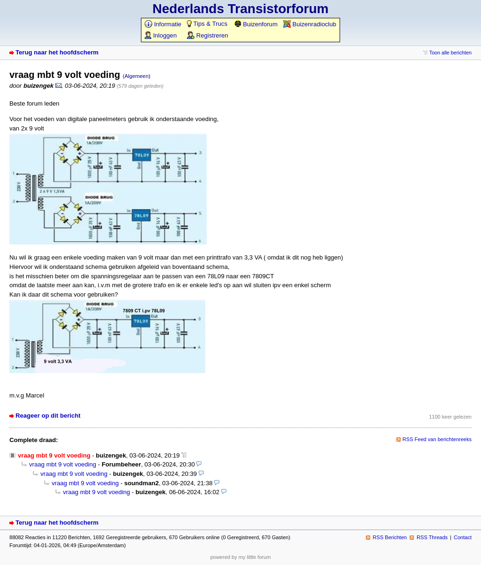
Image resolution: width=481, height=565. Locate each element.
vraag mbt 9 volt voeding (62, 464)
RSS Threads (432, 537)
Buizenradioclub (309, 24)
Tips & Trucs (207, 23)
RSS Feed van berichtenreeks (437, 439)
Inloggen (161, 35)
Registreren (207, 35)
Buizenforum (256, 24)
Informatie (163, 24)
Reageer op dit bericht (48, 415)
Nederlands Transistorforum (241, 8)
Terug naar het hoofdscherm (57, 52)
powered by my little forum (240, 557)
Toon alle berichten (450, 52)
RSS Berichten (390, 537)
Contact (463, 537)
